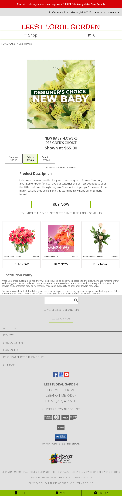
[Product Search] (61, 300)
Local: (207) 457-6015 (61, 401)
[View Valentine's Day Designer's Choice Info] (61, 238)
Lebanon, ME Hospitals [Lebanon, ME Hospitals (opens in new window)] (54, 471)
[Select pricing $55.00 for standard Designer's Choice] (13, 158)
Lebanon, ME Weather (43, 477)
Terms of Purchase (62, 483)
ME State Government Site (75, 477)
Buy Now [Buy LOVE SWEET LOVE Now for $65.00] (21, 264)
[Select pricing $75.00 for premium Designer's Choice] (46, 158)
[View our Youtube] (66, 376)
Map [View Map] (61, 493)
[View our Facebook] (55, 376)
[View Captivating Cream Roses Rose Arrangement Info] (100, 238)
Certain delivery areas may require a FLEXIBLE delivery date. (61, 4)
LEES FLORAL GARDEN (61, 27)
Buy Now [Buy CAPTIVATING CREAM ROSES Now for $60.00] (100, 264)
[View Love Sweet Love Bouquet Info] (21, 238)
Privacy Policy (38, 483)
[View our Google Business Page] (61, 376)
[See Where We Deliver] (61, 318)
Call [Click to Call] (20, 493)
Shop (30, 35)
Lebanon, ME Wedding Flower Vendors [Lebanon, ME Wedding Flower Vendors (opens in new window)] (95, 471)
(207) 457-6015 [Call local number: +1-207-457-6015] (110, 12)
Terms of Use (85, 483)
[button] (61, 437)
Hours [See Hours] (101, 493)
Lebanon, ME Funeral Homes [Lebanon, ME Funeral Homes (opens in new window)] (19, 471)
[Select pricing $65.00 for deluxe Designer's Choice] (30, 158)
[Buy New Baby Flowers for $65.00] (61, 204)
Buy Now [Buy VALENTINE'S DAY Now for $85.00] (61, 264)
